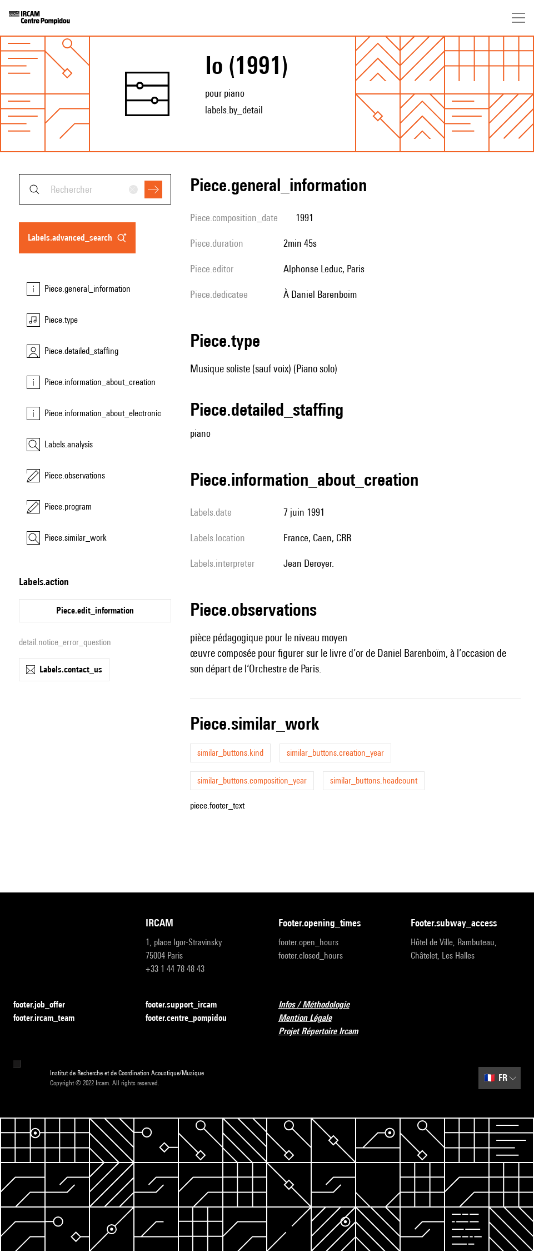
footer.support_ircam (188, 1005)
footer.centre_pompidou (193, 1018)
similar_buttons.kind (230, 752)
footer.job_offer (45, 1005)
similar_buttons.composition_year (252, 780)
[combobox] (95, 189)
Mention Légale (311, 1018)
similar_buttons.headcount (373, 780)
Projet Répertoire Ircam (324, 1031)
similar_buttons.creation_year (335, 752)
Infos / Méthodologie (320, 1005)
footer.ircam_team (50, 1018)
